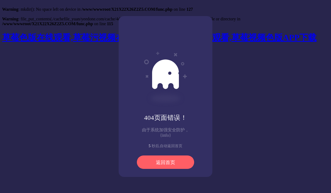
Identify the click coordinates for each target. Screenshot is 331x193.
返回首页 (165, 162)
